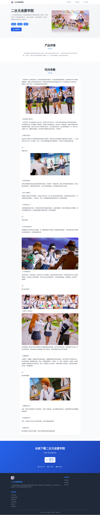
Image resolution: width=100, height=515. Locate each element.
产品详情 (68, 2)
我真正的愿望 (14, 497)
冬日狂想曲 (13, 502)
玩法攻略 (77, 2)
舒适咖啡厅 (13, 499)
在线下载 (86, 2)
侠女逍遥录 (13, 495)
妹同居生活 (13, 506)
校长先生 (13, 504)
